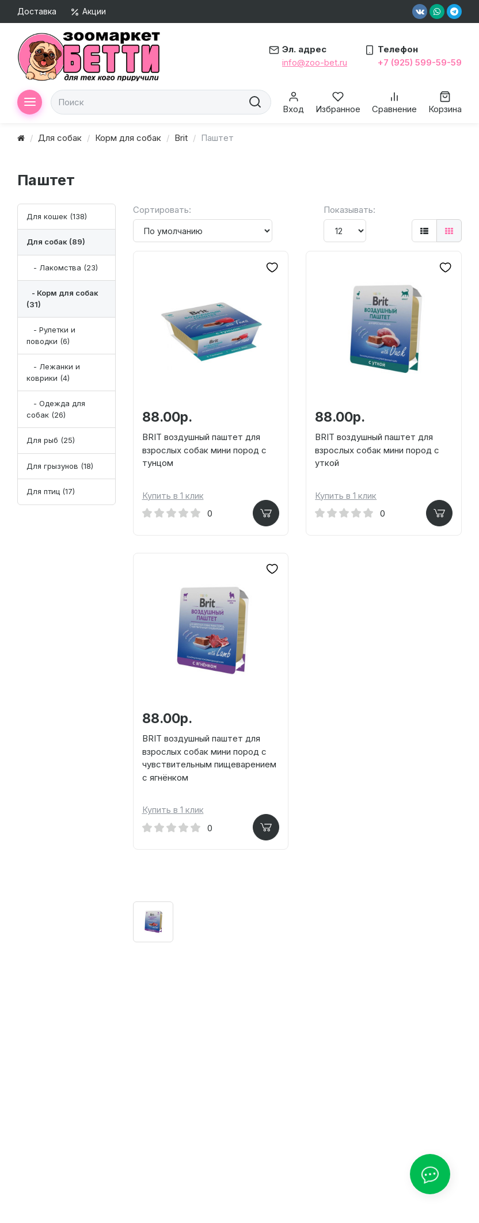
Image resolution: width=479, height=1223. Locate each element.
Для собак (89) (55, 241)
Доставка (36, 11)
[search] (254, 102)
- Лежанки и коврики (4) (53, 372)
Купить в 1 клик (173, 496)
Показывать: (349, 209)
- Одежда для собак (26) (55, 409)
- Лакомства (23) (62, 267)
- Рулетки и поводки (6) (50, 335)
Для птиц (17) (50, 491)
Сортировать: (162, 209)
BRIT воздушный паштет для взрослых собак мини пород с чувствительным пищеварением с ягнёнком (209, 760)
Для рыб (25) (50, 440)
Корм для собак (128, 137)
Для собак (60, 137)
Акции (88, 11)
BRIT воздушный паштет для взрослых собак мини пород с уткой (377, 449)
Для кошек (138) (56, 216)
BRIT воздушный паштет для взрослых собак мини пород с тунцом (204, 449)
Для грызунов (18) (59, 466)
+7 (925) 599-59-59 (420, 62)
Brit (181, 137)
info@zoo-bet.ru (314, 62)
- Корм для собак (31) (62, 298)
